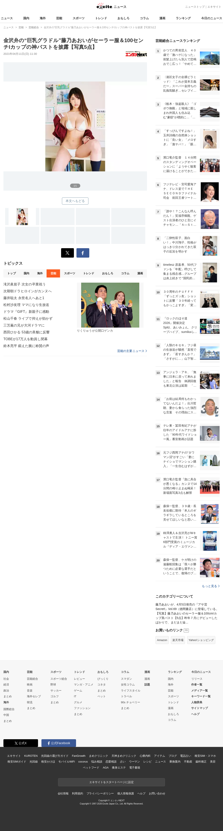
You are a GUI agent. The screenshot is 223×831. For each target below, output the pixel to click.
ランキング (183, 18)
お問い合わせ (157, 793)
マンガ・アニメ (83, 684)
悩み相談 (96, 761)
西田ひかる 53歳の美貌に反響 (26, 332)
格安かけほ (48, 761)
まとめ (7, 696)
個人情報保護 (125, 793)
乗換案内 (174, 761)
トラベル (126, 696)
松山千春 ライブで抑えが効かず (28, 318)
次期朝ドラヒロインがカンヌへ (27, 291)
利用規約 (77, 793)
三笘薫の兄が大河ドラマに (24, 325)
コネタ (101, 684)
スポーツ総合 (58, 678)
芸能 (59, 18)
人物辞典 (196, 702)
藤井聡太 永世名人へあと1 (23, 298)
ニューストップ (195, 6)
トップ (11, 273)
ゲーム (78, 690)
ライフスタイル (130, 690)
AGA (106, 767)
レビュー (79, 678)
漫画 (162, 18)
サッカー (56, 690)
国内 (26, 18)
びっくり (103, 678)
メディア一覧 (199, 690)
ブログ (173, 755)
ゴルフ (54, 696)
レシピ (147, 761)
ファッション (82, 708)
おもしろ (123, 18)
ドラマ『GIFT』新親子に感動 (26, 311)
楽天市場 (177, 640)
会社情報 (63, 793)
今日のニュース (211, 18)
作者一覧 (196, 684)
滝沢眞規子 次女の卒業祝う (24, 284)
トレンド (101, 18)
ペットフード (91, 767)
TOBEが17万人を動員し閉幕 (25, 339)
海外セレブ (34, 696)
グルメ (78, 702)
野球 (53, 684)
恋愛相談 (111, 761)
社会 (6, 678)
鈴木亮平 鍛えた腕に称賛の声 (26, 346)
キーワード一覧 (201, 696)
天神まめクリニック (124, 755)
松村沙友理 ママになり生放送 (26, 305)
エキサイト (214, 6)
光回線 (33, 761)
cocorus (83, 761)
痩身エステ (119, 767)
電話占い (185, 755)
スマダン (126, 678)
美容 (213, 761)
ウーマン (134, 761)
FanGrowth (78, 755)
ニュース (7, 18)
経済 (6, 684)
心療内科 (145, 755)
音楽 (29, 690)
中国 (6, 715)
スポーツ (79, 18)
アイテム (159, 755)
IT (75, 696)
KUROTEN (31, 755)
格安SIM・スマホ (205, 755)
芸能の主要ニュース (132, 350)
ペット (101, 696)
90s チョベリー (130, 702)
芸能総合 (32, 678)
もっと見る (211, 586)
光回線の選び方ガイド (55, 755)
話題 (147, 684)
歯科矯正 (200, 761)
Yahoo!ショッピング (201, 640)
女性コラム (128, 684)
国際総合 (9, 709)
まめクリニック (98, 755)
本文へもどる (75, 201)
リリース (196, 678)
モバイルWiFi (66, 761)
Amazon (162, 640)
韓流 (29, 702)
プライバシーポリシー (100, 793)
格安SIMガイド (16, 761)
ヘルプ (195, 714)
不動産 (188, 761)
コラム (144, 18)
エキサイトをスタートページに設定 (111, 782)
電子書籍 (134, 767)
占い (123, 761)
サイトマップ (199, 708)
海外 (43, 18)
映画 (29, 684)
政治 (6, 690)
